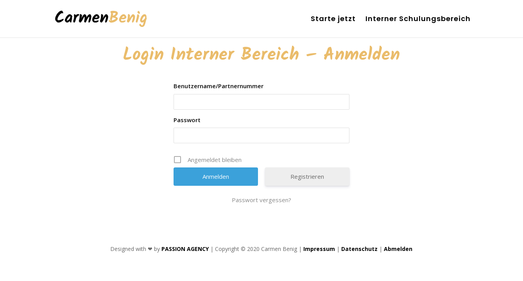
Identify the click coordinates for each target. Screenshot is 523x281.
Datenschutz (359, 249)
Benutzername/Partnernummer (218, 86)
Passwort (187, 120)
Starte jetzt (333, 19)
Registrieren (307, 176)
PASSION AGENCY (185, 249)
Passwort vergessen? (261, 200)
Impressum (319, 249)
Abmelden (398, 249)
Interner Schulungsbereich (418, 19)
